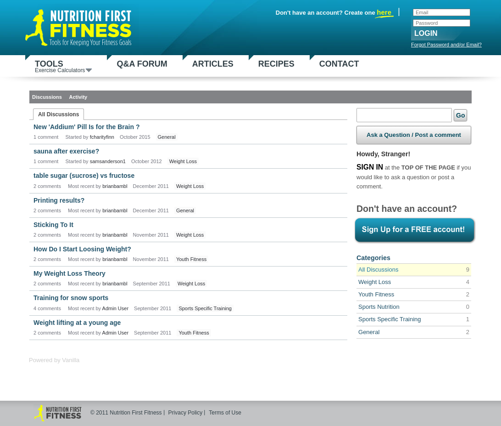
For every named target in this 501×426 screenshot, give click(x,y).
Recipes (276, 63)
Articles (213, 63)
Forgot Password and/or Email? (446, 44)
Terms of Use (225, 412)
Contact (339, 63)
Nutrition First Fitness (82, 26)
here (384, 12)
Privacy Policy (185, 412)
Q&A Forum (142, 63)
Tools (63, 66)
